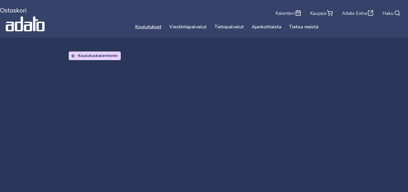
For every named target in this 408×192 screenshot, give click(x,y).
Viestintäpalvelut (188, 27)
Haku (391, 13)
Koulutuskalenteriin (94, 56)
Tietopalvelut (229, 27)
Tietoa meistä (303, 27)
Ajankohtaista (266, 27)
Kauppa (320, 13)
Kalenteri (287, 13)
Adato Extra (357, 13)
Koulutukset (148, 27)
